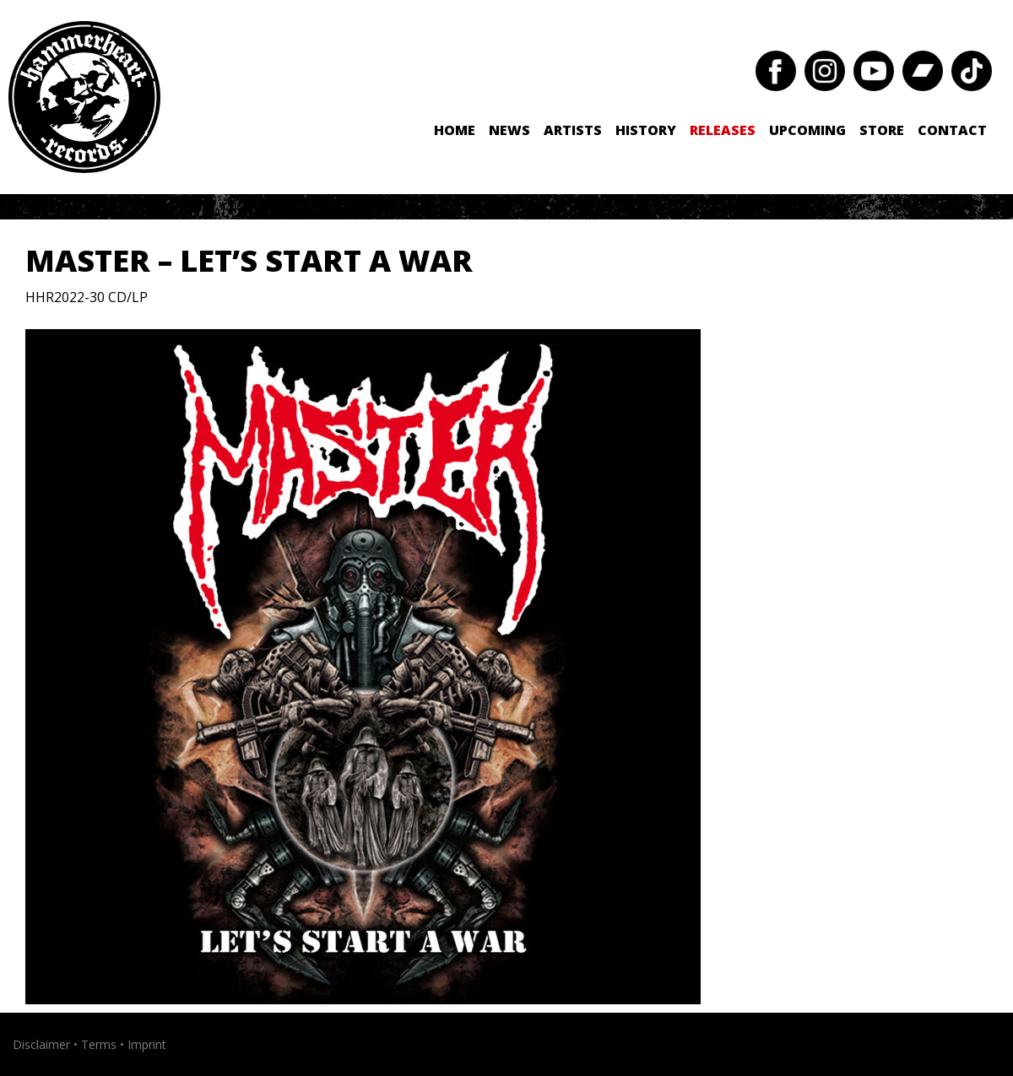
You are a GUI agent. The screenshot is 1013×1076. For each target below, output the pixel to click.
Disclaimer (41, 1044)
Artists (573, 130)
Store (881, 130)
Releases (723, 130)
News (509, 130)
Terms (98, 1044)
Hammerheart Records (84, 97)
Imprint (146, 1044)
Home (454, 130)
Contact (952, 130)
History (645, 130)
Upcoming (807, 130)
